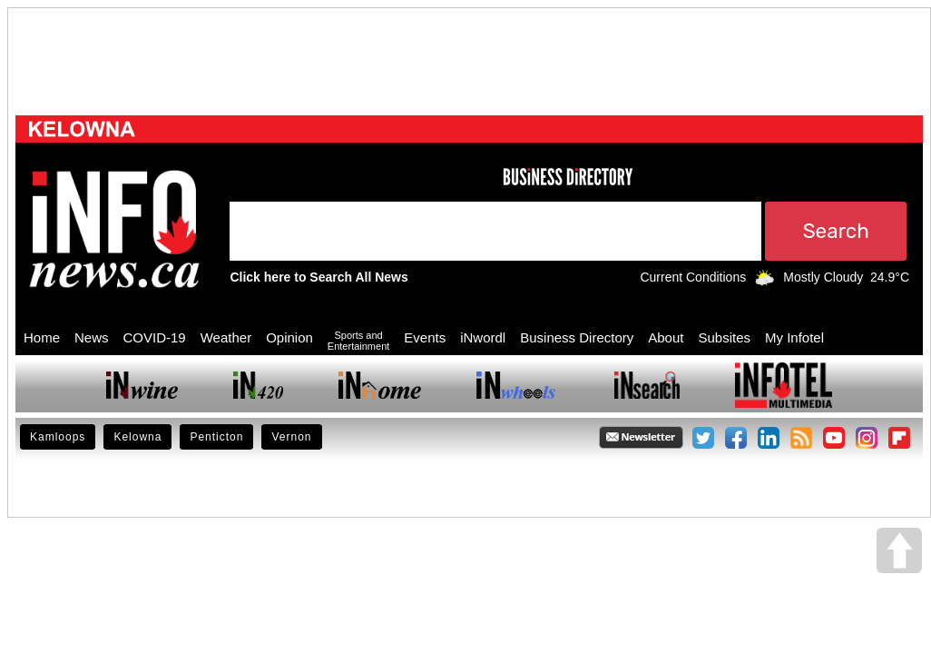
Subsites (724, 337)
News (91, 337)
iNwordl (482, 337)
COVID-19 (154, 337)
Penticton (216, 437)
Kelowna (137, 437)
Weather (226, 337)
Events (425, 337)
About (665, 337)
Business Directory (576, 337)
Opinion (289, 337)
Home (42, 337)
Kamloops (57, 437)
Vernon (291, 437)
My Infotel (794, 337)
